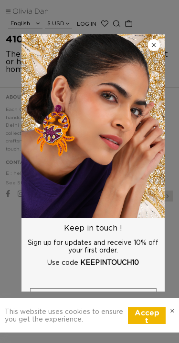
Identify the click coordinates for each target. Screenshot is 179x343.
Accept (147, 317)
